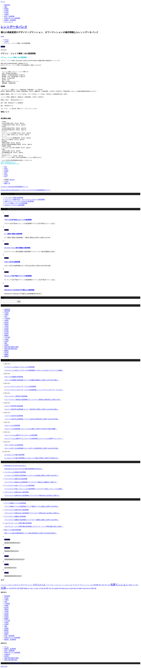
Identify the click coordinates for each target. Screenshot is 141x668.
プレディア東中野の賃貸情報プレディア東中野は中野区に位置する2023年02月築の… (31, 409)
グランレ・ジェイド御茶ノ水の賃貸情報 (14, 57)
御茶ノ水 (7, 183)
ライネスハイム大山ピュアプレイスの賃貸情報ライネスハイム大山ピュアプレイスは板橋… (33, 370)
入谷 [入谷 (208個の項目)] (134, 585)
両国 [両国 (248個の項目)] (100, 585)
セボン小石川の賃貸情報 (12, 262)
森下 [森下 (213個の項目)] (29, 588)
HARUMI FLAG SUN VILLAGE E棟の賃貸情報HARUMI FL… (23, 469)
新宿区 (6, 8)
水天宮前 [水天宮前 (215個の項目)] (36, 588)
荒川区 (6, 352)
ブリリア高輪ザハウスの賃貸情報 (15, 503)
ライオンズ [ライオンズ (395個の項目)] (76, 585)
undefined (7, 309)
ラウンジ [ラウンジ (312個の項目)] (82, 585)
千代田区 (7, 318)
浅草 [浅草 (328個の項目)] (47, 588)
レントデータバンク (14, 26)
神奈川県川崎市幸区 (10, 349)
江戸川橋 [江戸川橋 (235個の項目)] (41, 588)
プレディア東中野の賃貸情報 (13, 406)
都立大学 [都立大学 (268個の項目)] (75, 588)
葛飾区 (6, 354)
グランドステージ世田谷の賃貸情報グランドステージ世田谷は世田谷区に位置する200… (32, 399)
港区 (5, 7)
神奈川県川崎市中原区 (11, 347)
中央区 (6, 313)
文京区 (3, 46)
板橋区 (6, 335)
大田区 (6, 326)
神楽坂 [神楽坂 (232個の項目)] (63, 588)
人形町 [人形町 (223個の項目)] (108, 585)
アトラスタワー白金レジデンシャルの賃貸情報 (19, 485)
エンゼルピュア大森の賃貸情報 (14, 454)
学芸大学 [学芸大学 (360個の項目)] (13, 588)
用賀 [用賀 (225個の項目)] (52, 588)
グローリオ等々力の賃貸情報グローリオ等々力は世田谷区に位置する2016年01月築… (31, 448)
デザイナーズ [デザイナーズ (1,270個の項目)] (39, 585)
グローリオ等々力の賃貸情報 (13, 445)
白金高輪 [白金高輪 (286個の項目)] (56, 588)
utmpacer (12, 179)
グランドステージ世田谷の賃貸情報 (15, 396)
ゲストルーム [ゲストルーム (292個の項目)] (4, 585)
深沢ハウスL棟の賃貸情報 (12, 530)
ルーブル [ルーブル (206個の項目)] (87, 585)
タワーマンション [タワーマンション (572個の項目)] (26, 585)
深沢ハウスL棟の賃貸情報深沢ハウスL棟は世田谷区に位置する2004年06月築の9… (30, 533)
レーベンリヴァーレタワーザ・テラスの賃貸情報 (20, 386)
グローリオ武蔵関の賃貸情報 (13, 376)
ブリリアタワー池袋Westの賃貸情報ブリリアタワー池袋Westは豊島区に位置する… (30, 482)
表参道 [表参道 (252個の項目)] (71, 588)
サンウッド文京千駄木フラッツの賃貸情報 (18, 276)
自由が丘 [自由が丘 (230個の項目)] (67, 588)
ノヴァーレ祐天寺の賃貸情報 (13, 415)
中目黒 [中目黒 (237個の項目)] (102, 585)
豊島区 (6, 356)
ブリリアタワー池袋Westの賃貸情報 (15, 479)
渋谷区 (6, 10)
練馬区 (6, 350)
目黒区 (6, 345)
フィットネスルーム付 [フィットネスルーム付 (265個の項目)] (67, 585)
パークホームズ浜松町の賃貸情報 (15, 472)
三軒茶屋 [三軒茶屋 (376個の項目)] (95, 585)
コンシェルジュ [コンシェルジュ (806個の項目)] (14, 585)
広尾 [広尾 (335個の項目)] (18, 588)
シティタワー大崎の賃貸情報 (13, 197)
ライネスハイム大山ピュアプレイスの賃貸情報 (19, 367)
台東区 (6, 320)
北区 (5, 316)
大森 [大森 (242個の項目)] (10, 588)
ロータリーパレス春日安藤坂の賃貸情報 (17, 248)
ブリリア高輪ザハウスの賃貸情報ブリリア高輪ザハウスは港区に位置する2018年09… (31, 506)
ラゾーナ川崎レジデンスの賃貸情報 (15, 203)
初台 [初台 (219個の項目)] (7, 588)
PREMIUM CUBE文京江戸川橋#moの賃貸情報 (19, 290)
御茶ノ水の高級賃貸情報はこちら (10, 163)
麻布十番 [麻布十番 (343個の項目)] (93, 588)
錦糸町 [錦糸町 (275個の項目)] (80, 588)
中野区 (6, 314)
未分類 (6, 331)
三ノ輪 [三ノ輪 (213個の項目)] (90, 585)
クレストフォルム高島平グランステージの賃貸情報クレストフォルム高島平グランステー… (33, 438)
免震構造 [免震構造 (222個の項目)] (130, 585)
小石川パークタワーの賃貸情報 (14, 205)
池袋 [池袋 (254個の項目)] (44, 588)
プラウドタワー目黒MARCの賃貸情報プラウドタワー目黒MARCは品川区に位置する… (32, 495)
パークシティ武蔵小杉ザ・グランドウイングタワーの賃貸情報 (24, 199)
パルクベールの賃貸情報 (12, 425)
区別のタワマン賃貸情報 (12, 18)
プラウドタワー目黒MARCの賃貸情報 (16, 492)
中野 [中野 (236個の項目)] (106, 585)
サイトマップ (8, 22)
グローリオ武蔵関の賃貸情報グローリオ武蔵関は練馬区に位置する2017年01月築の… (31, 380)
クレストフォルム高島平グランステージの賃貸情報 (20, 435)
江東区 (6, 14)
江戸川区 (7, 337)
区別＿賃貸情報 (9, 16)
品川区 (6, 12)
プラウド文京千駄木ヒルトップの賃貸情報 (18, 219)
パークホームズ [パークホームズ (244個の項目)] (57, 585)
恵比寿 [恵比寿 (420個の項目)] (21, 588)
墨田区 (6, 324)
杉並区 (6, 333)
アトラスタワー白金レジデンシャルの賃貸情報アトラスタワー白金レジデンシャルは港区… (33, 489)
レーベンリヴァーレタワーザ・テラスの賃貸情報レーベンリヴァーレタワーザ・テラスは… (33, 390)
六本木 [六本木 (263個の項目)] (136, 585)
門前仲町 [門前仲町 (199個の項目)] (84, 588)
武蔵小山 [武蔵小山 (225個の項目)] (32, 588)
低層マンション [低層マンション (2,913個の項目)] (119, 584)
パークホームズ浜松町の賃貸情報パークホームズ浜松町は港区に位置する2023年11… (31, 475)
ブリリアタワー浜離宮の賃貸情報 (15, 516)
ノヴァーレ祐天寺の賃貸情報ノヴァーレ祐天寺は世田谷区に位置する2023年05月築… (31, 419)
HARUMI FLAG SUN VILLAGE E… (15, 465)
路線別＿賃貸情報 (10, 20)
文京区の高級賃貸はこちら (8, 162)
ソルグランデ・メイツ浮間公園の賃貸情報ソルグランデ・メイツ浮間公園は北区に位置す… (33, 526)
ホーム (6, 647)
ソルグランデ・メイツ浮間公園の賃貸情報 (18, 523)
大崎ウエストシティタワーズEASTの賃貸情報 (19, 201)
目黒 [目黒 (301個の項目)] (60, 588)
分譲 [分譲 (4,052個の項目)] (3, 587)
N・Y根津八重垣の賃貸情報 (13, 234)
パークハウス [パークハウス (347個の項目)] (49, 585)
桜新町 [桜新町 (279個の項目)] (25, 588)
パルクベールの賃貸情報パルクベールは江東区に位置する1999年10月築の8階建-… (30, 429)
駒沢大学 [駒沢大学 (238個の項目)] (89, 588)
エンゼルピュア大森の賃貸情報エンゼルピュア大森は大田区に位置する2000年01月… (31, 458)
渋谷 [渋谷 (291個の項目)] (50, 588)
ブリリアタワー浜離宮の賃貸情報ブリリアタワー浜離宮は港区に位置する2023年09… (31, 520)
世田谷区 (7, 5)
